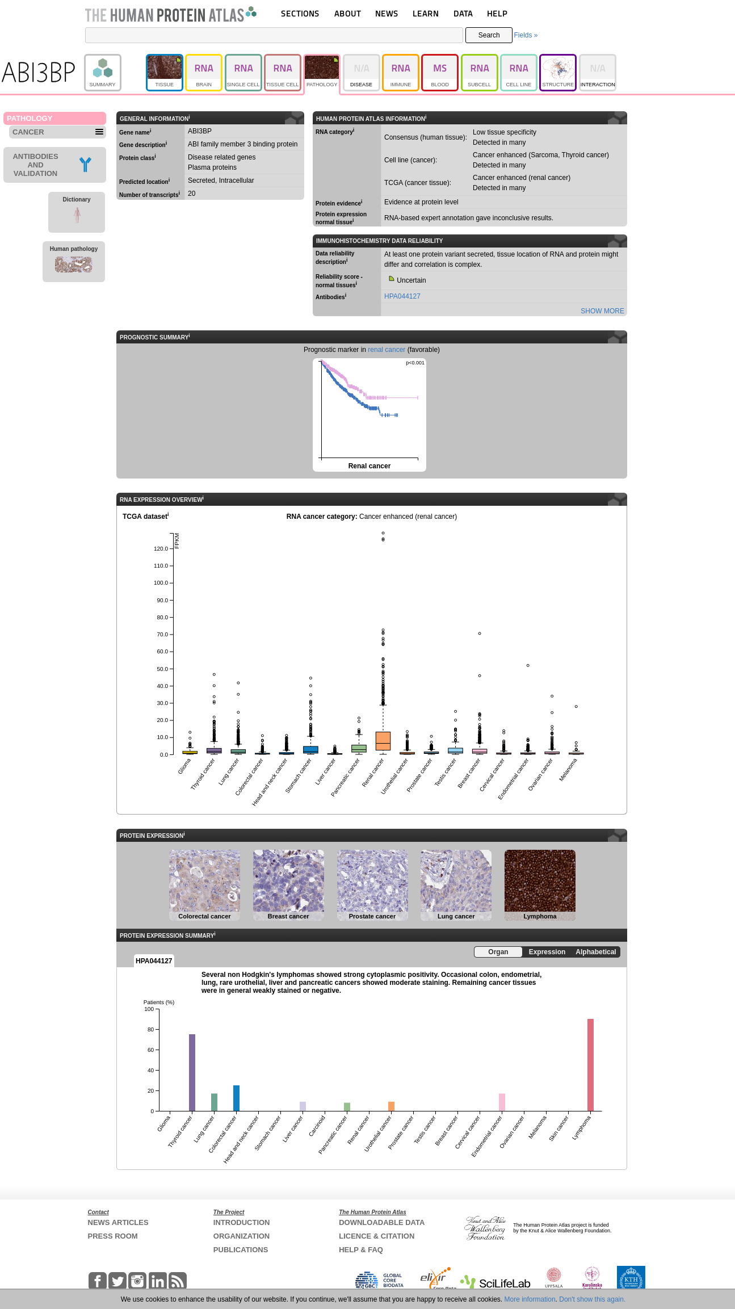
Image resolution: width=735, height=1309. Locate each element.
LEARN (426, 13)
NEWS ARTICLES (118, 1222)
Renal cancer (369, 414)
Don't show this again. (592, 1299)
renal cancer (386, 350)
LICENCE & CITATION (376, 1236)
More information (530, 1299)
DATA (463, 13)
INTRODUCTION (241, 1222)
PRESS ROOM (113, 1236)
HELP (497, 13)
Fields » (525, 35)
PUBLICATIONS (240, 1249)
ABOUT (347, 13)
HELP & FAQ (361, 1249)
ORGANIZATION (241, 1236)
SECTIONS (300, 13)
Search (489, 35)
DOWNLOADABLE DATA (382, 1222)
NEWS (386, 13)
